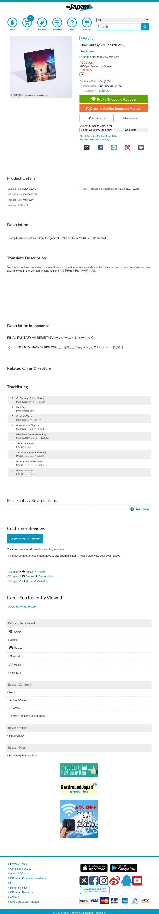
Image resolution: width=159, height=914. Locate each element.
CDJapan (12, 571)
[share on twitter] (87, 146)
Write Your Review (25, 539)
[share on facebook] (100, 146)
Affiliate (14, 897)
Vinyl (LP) (42, 581)
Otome (41, 571)
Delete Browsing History (22, 606)
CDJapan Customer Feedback (28, 878)
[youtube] (137, 881)
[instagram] (103, 880)
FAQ (13, 882)
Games (30, 576)
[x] (84, 880)
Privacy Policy (18, 863)
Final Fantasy (16, 735)
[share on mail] (141, 146)
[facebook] (94, 880)
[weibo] (114, 880)
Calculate (131, 129)
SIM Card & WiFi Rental (24, 901)
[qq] (126, 880)
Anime (29, 571)
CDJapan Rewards (21, 892)
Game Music (87, 51)
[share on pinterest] (127, 146)
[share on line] (113, 146)
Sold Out (104, 90)
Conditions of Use (20, 868)
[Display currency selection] (82, 74)
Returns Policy (19, 887)
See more (142, 509)
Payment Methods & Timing (94, 139)
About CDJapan (19, 873)
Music (29, 581)
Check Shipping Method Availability (98, 136)
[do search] (145, 26)
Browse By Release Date (23, 755)
